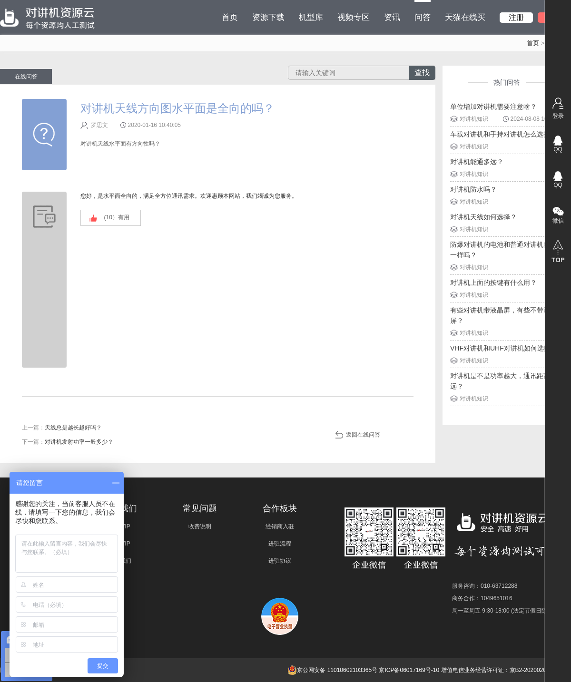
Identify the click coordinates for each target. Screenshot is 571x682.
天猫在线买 (465, 17)
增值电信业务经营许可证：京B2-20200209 (495, 670)
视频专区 (353, 17)
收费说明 (199, 526)
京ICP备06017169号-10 (409, 670)
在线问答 (26, 76)
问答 (422, 11)
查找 (422, 72)
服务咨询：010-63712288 (484, 586)
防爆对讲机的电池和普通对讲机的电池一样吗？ (506, 250)
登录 (558, 116)
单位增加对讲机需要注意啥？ (493, 106)
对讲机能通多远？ (476, 162)
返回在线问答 (363, 434)
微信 (558, 220)
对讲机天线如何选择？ (483, 217)
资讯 (392, 17)
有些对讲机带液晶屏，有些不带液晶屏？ (503, 315)
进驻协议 (279, 560)
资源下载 (268, 17)
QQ (557, 149)
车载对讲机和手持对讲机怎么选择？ (503, 134)
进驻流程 (279, 543)
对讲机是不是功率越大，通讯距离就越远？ (506, 381)
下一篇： (67, 441)
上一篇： (62, 427)
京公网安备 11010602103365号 (332, 670)
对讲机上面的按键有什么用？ (493, 282)
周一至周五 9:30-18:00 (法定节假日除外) (503, 610)
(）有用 (116, 217)
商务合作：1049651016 (482, 598)
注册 (516, 17)
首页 (230, 17)
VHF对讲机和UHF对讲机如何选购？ (503, 348)
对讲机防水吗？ (473, 189)
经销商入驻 (280, 526)
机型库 (311, 17)
